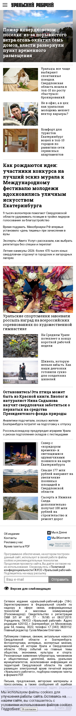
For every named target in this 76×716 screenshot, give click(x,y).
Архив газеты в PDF (17, 546)
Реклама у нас (13, 542)
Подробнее (10, 709)
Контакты (10, 538)
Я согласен (29, 709)
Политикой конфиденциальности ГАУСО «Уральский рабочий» (37, 568)
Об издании (11, 533)
